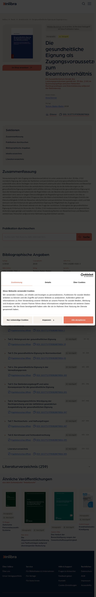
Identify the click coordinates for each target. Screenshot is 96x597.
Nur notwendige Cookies (17, 320)
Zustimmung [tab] (16, 282)
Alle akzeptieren (78, 320)
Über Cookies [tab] (79, 282)
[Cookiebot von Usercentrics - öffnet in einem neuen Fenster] (82, 275)
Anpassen (48, 320)
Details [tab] (48, 282)
